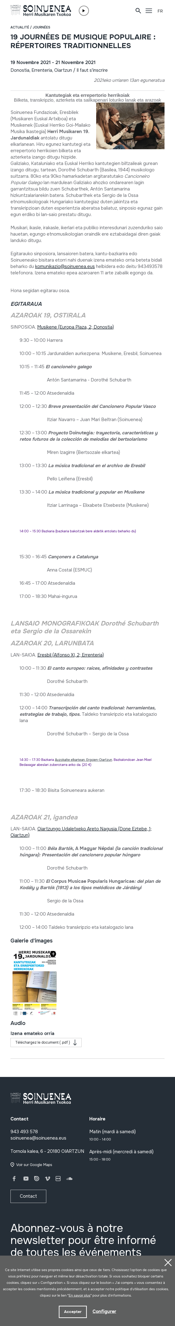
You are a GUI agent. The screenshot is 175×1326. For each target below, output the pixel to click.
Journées (41, 27)
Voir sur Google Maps (34, 1164)
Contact (28, 1196)
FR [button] (160, 11)
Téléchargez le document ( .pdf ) (42, 1042)
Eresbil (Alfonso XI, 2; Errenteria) (70, 655)
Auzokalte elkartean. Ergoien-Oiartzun (83, 760)
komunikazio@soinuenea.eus (65, 266)
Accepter (73, 1311)
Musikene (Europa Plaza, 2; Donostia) (75, 327)
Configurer (104, 1311)
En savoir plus (79, 1295)
